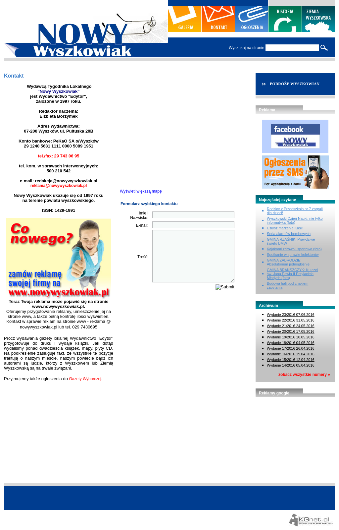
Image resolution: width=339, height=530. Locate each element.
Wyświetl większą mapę (141, 191)
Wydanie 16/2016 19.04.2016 (291, 354)
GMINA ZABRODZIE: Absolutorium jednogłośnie (288, 262)
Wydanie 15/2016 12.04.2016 (291, 360)
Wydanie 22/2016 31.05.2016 (291, 320)
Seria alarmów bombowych (289, 234)
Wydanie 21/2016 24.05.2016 (291, 326)
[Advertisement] (295, 436)
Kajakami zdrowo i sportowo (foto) (294, 249)
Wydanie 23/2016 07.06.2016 (291, 315)
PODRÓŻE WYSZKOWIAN (294, 84)
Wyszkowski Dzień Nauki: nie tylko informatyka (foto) (295, 220)
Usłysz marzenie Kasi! (285, 228)
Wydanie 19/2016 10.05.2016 (291, 337)
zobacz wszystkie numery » (304, 374)
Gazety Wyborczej (85, 379)
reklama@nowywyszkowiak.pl (58, 185)
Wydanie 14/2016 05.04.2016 (291, 365)
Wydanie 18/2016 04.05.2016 (291, 343)
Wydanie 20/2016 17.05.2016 (291, 331)
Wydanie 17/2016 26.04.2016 (291, 348)
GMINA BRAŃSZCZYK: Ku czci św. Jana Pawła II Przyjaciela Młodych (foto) (292, 274)
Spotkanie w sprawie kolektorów (293, 255)
